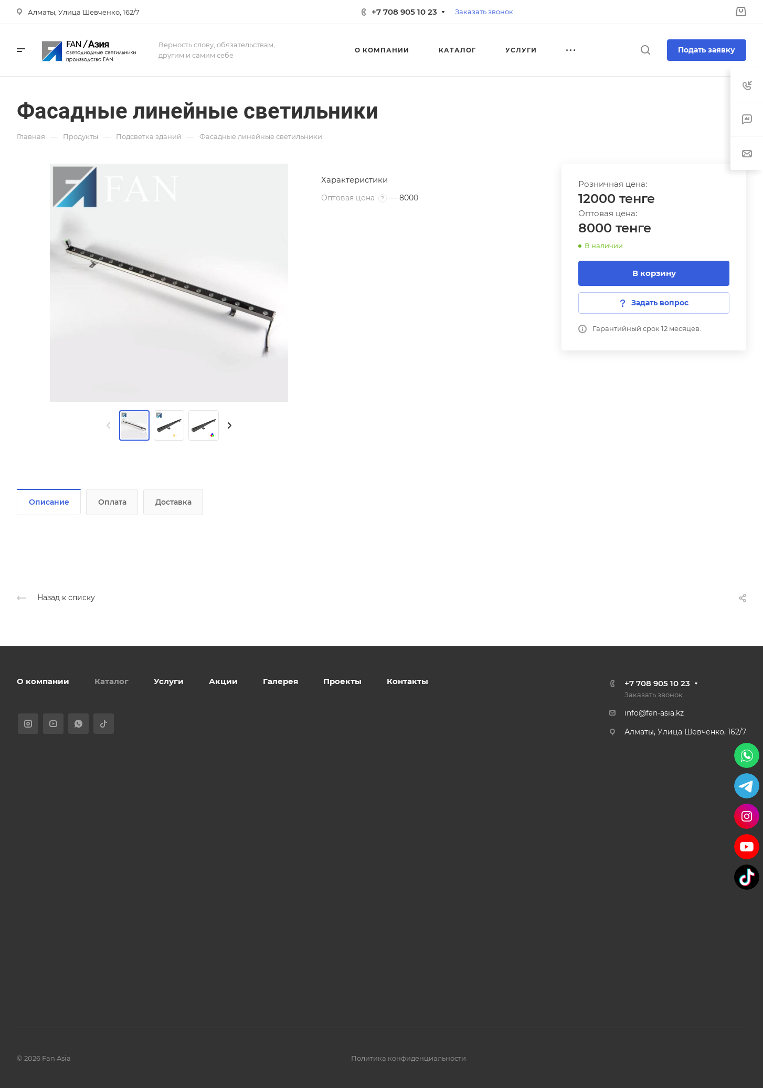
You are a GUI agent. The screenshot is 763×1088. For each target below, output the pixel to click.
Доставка (173, 502)
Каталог (111, 681)
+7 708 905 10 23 (404, 12)
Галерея (280, 681)
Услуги (169, 681)
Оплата (112, 502)
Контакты (407, 681)
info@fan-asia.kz (654, 713)
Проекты (342, 681)
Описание (49, 502)
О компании (43, 681)
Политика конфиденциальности (408, 1058)
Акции (223, 681)
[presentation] (108, 425)
